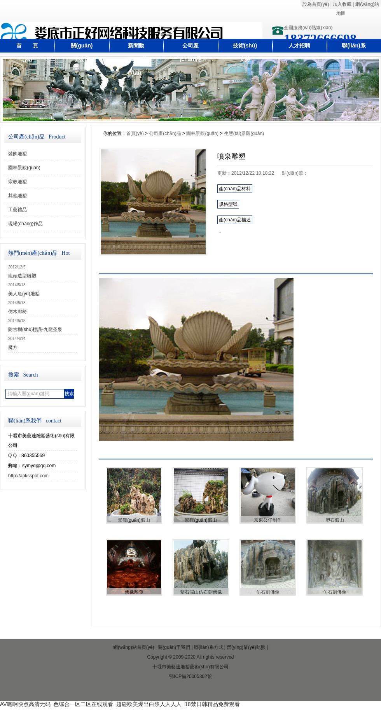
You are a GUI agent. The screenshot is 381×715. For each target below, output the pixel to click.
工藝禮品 (17, 209)
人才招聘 (299, 45)
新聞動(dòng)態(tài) (136, 59)
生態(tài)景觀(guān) (244, 133)
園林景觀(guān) (24, 167)
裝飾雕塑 (17, 153)
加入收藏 (342, 4)
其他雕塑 (17, 195)
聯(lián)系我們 (353, 52)
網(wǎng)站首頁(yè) (133, 647)
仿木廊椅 (17, 311)
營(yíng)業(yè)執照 (246, 647)
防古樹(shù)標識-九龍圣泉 (35, 329)
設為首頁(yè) (315, 4)
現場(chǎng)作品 (25, 223)
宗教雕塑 (17, 181)
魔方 (12, 347)
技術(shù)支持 (245, 52)
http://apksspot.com (28, 475)
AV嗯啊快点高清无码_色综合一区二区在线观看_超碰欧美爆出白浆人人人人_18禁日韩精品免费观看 (120, 704)
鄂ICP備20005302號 (190, 676)
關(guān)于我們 (174, 647)
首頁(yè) (135, 133)
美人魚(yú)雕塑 (24, 293)
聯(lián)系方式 (208, 647)
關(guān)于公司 (82, 52)
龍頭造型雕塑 (22, 276)
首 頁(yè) (27, 52)
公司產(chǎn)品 (190, 52)
